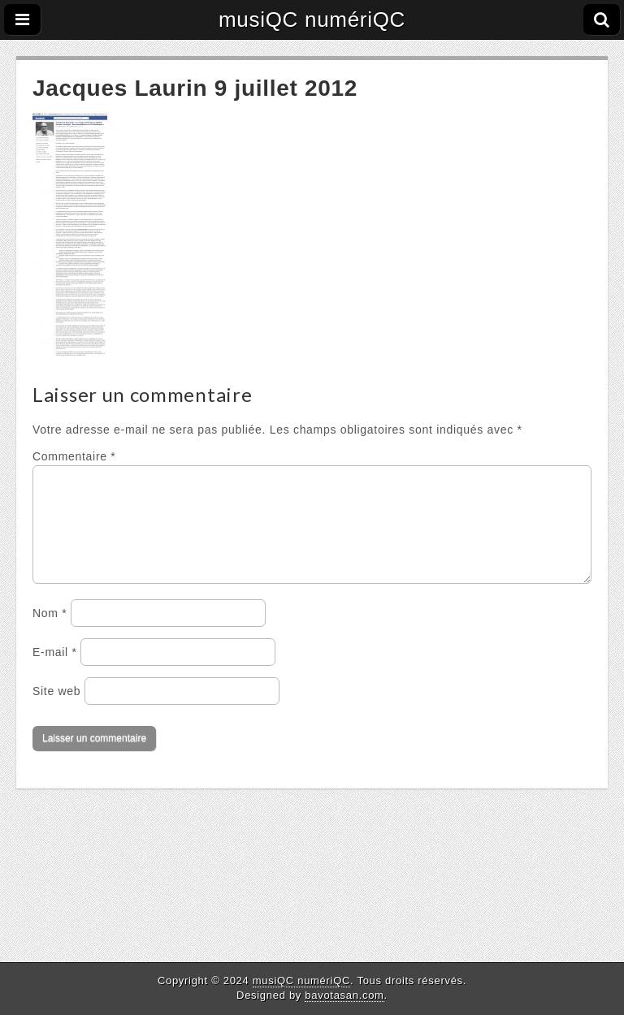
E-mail (54, 671)
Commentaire (73, 456)
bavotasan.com (344, 995)
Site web (56, 710)
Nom (49, 632)
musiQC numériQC (312, 19)
